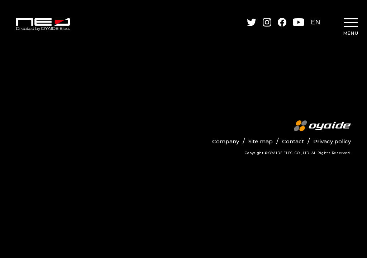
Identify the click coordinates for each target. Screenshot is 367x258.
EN (316, 22)
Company (225, 141)
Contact (293, 141)
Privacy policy (332, 141)
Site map (260, 141)
